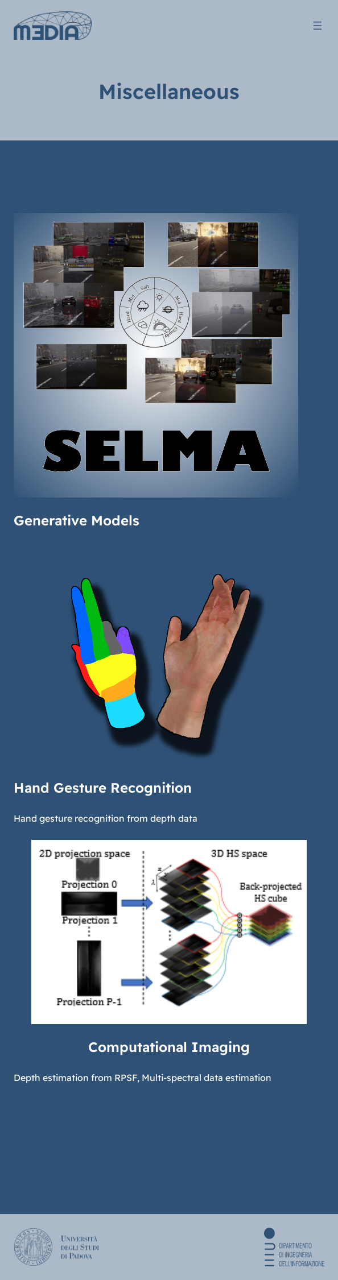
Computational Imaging (169, 1046)
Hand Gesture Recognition (103, 787)
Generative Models (76, 520)
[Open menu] (317, 25)
